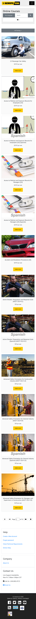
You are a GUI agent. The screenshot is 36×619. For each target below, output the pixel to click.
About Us (6, 563)
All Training (18, 30)
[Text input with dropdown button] (21, 15)
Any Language (8, 15)
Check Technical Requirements (12, 544)
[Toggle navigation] (31, 3)
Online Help (7, 548)
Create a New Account (10, 536)
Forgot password (8, 540)
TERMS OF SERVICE (12, 598)
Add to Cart (18, 70)
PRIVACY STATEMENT (23, 598)
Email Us (6, 585)
